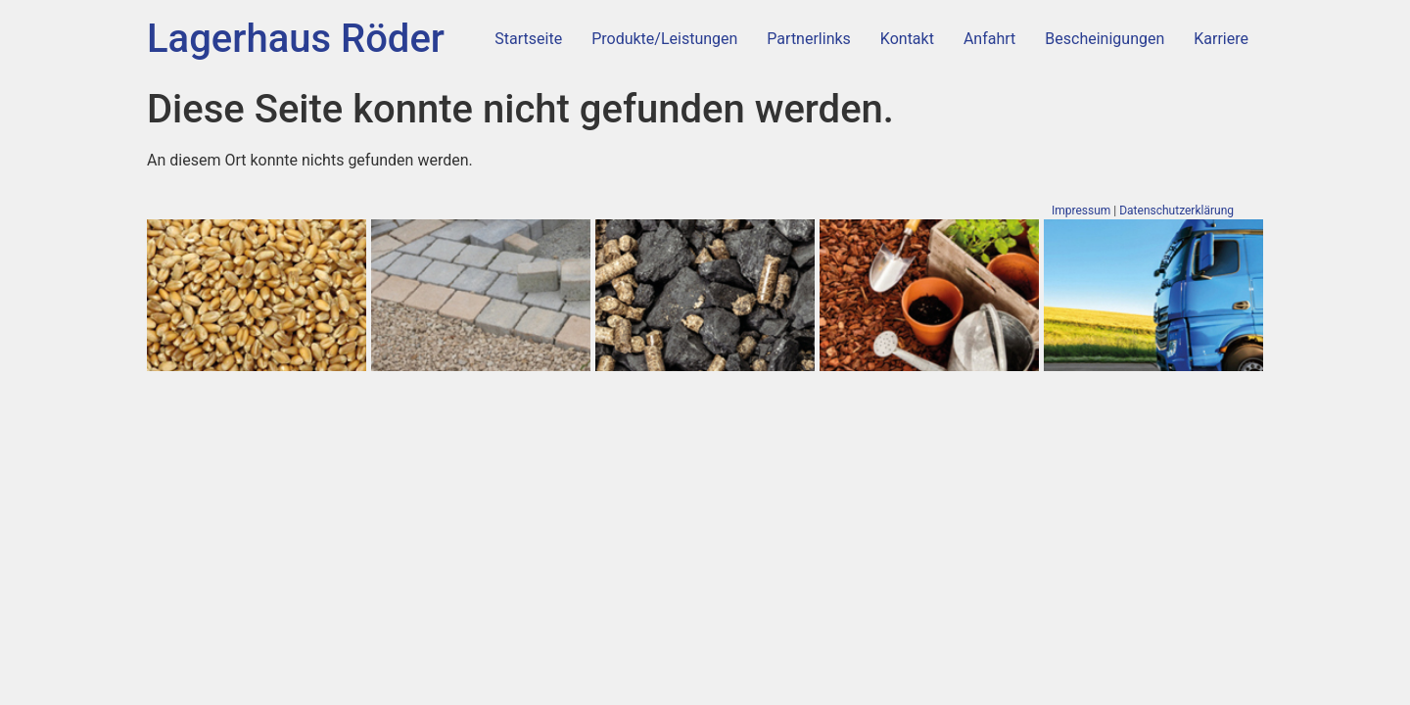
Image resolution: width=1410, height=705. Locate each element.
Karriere (1221, 38)
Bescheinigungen (1104, 38)
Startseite (528, 38)
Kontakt (907, 38)
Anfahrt (989, 38)
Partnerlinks (808, 38)
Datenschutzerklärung (1176, 210)
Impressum (1081, 210)
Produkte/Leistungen (664, 38)
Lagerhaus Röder (296, 39)
